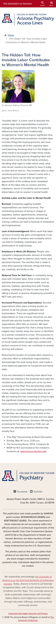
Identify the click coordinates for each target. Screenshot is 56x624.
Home (11, 35)
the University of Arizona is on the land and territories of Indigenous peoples (28, 580)
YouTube (37, 491)
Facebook (22, 491)
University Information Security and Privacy (28, 613)
